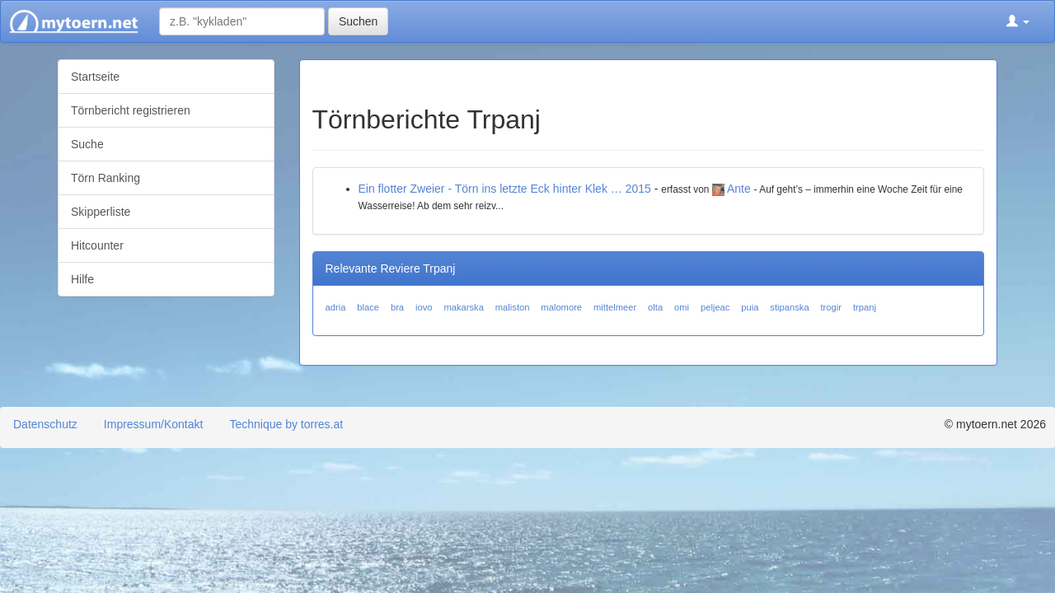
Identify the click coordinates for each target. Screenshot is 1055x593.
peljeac (715, 307)
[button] (1018, 21)
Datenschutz (45, 424)
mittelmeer (614, 307)
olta (655, 307)
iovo (424, 307)
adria (336, 307)
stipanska (789, 307)
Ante (739, 188)
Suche (87, 144)
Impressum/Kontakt (154, 424)
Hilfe (82, 279)
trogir (831, 307)
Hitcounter (97, 245)
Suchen (358, 21)
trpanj (864, 307)
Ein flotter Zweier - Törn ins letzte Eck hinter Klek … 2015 (505, 188)
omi (681, 307)
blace (368, 307)
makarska (463, 307)
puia (749, 307)
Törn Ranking (105, 177)
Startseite (95, 76)
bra (397, 307)
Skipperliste (100, 211)
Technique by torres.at (286, 424)
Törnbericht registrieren (130, 110)
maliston (512, 307)
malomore (561, 307)
